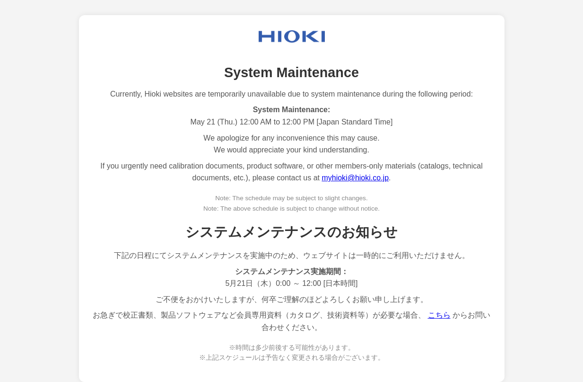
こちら (439, 315)
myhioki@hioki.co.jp (355, 178)
